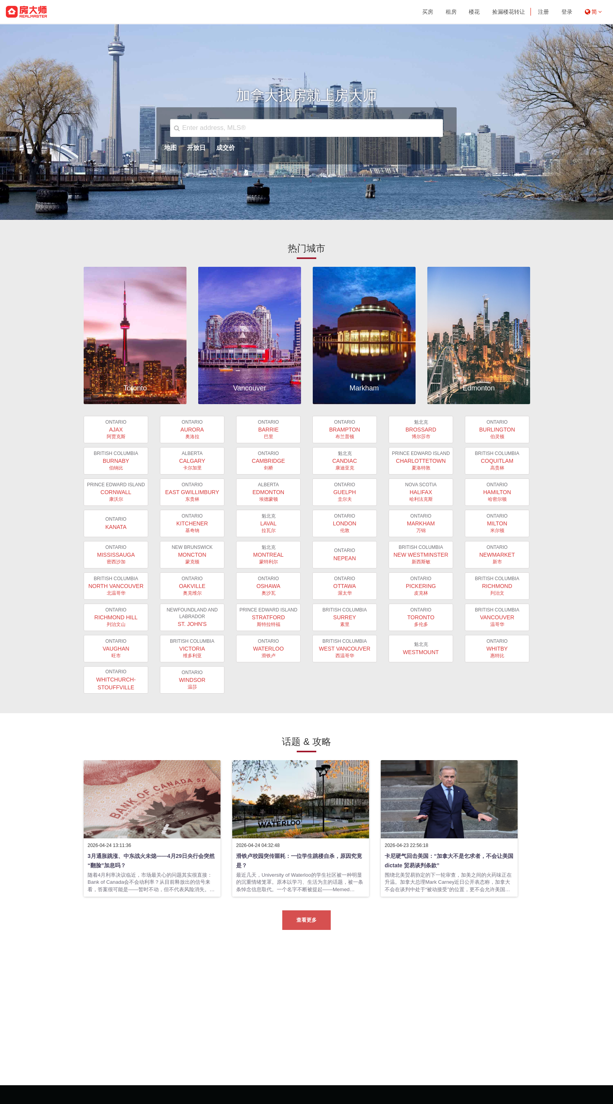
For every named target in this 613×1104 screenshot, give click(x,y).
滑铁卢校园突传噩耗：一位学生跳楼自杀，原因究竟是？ (299, 860)
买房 (427, 12)
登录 (566, 12)
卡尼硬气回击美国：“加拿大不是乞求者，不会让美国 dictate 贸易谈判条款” (449, 860)
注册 (543, 12)
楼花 (474, 12)
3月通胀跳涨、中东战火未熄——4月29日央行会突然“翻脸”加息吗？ (151, 860)
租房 (451, 12)
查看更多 (306, 920)
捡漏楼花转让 (508, 12)
